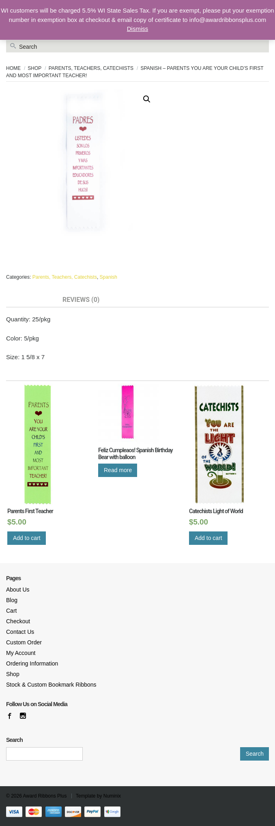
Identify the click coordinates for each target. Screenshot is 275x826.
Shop (34, 68)
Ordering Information (32, 663)
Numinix (112, 796)
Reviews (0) (81, 300)
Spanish (108, 277)
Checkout (18, 621)
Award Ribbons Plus (45, 796)
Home (13, 68)
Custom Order (24, 642)
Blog (11, 600)
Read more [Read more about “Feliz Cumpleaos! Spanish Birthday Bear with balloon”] (118, 470)
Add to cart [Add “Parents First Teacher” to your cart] (27, 538)
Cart (11, 610)
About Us (18, 589)
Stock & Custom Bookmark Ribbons (51, 684)
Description (26, 300)
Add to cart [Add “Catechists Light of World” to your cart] (208, 538)
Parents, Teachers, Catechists (91, 68)
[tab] (26, 300)
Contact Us (20, 632)
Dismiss (137, 28)
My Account (20, 653)
